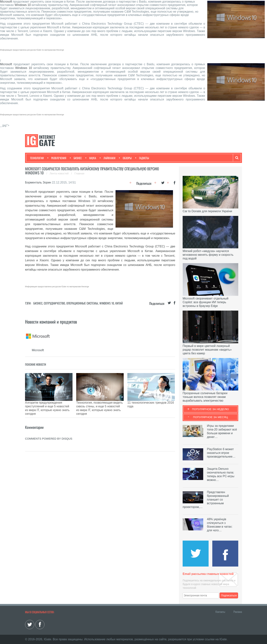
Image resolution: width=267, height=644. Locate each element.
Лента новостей (59, 173)
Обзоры (125, 158)
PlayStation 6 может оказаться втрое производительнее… (221, 453)
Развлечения (56, 158)
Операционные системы (82, 303)
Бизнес (76, 158)
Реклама (237, 612)
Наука (90, 158)
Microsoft (6, 1)
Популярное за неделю (210, 409)
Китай (119, 303)
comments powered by (48, 425)
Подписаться (229, 595)
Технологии (37, 158)
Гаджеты (142, 158)
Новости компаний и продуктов (51, 321)
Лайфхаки (107, 158)
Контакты (220, 612)
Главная (79, 173)
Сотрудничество (54, 303)
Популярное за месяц (210, 417)
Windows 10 (23, 4)
